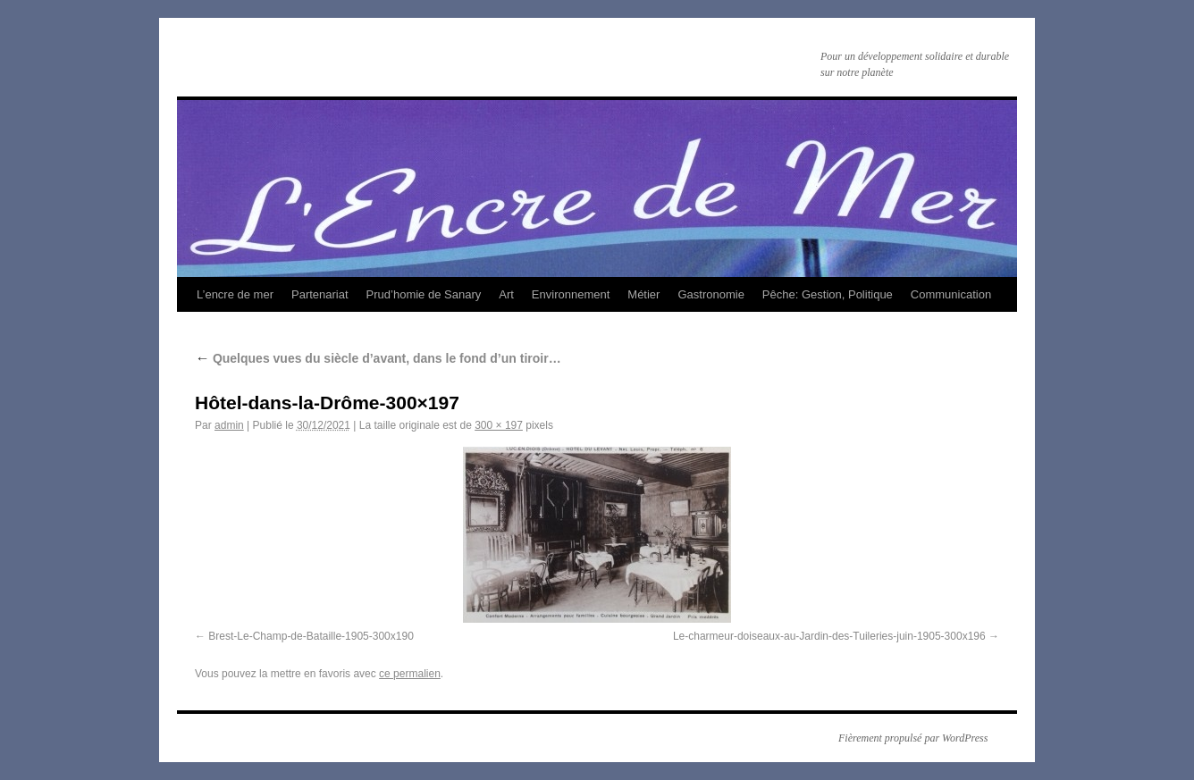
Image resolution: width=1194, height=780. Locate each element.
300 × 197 (499, 425)
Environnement (571, 294)
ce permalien (410, 673)
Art (506, 294)
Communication (951, 294)
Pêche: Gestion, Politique (827, 294)
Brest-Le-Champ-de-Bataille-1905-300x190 (310, 636)
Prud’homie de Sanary (424, 294)
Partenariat (320, 294)
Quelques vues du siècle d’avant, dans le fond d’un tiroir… (378, 358)
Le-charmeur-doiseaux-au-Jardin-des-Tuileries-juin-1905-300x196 (829, 636)
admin (229, 425)
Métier (643, 294)
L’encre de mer (235, 294)
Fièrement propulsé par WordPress (913, 738)
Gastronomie (710, 294)
